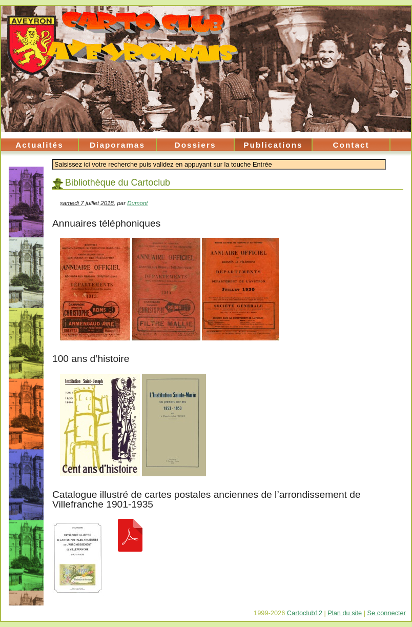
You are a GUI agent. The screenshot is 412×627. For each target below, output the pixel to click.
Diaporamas (117, 144)
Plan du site (344, 613)
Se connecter (386, 613)
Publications (272, 144)
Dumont (137, 203)
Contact (351, 144)
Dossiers (195, 144)
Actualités (39, 144)
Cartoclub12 (304, 613)
